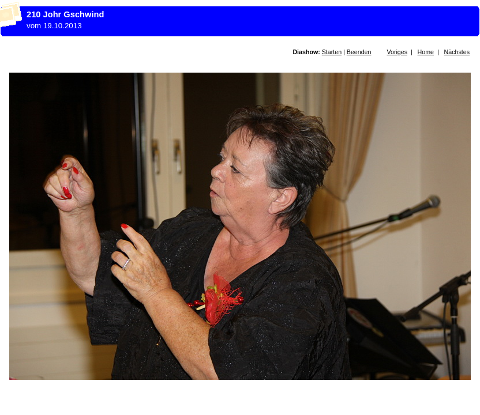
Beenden (359, 51)
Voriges (397, 51)
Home (426, 51)
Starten (332, 51)
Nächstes (457, 51)
